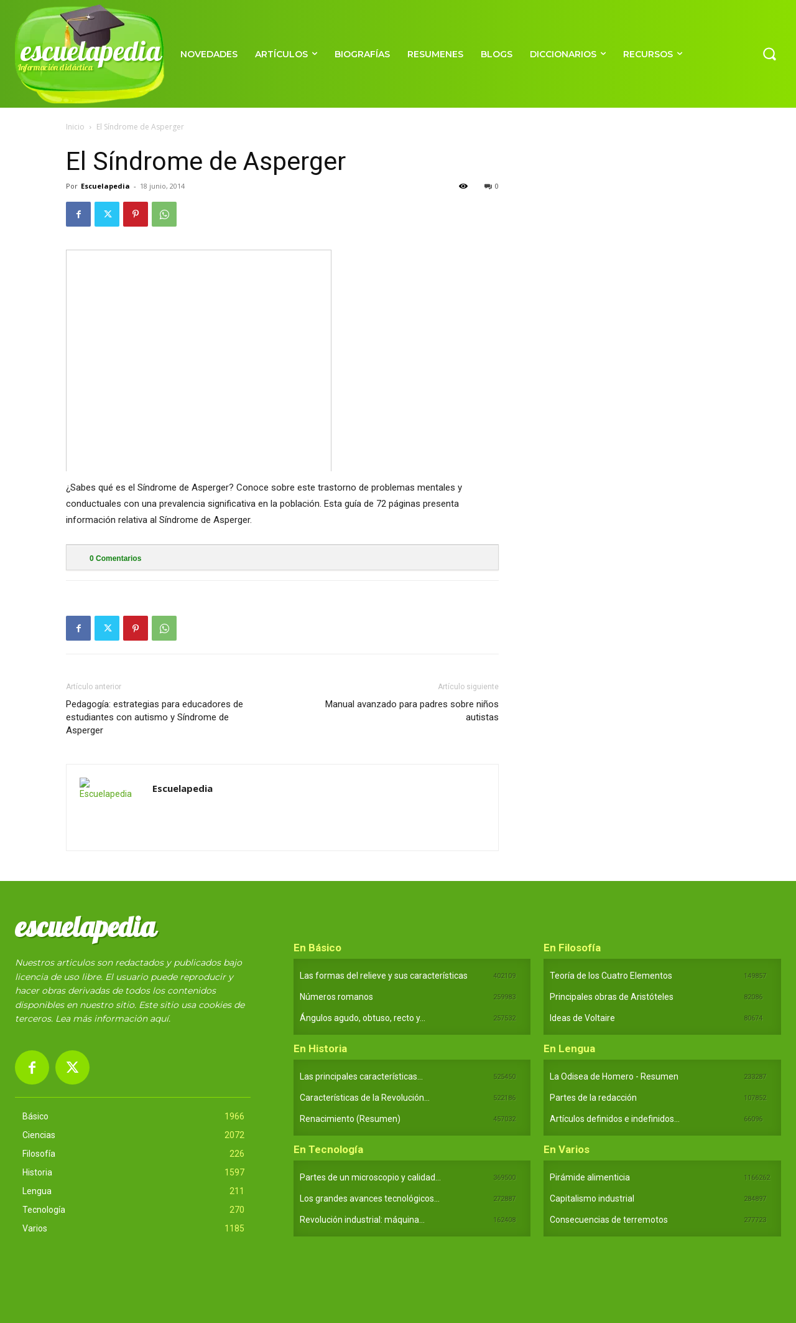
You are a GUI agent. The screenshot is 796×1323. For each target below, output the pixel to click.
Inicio (75, 126)
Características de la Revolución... (365, 1098)
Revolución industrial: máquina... (362, 1220)
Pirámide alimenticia (590, 1177)
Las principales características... (361, 1076)
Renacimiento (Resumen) (350, 1119)
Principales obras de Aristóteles (611, 997)
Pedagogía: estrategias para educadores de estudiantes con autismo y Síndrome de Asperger (154, 717)
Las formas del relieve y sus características (384, 976)
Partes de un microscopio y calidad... (370, 1177)
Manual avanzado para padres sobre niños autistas (412, 711)
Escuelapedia (105, 186)
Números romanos (336, 997)
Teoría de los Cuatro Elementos (611, 976)
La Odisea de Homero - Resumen (614, 1076)
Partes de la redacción (593, 1098)
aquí (159, 1018)
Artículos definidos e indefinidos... (615, 1119)
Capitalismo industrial (592, 1198)
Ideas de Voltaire (582, 1018)
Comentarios (115, 558)
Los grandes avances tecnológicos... (370, 1198)
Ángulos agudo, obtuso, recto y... (362, 1018)
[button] (769, 53)
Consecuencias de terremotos (609, 1220)
